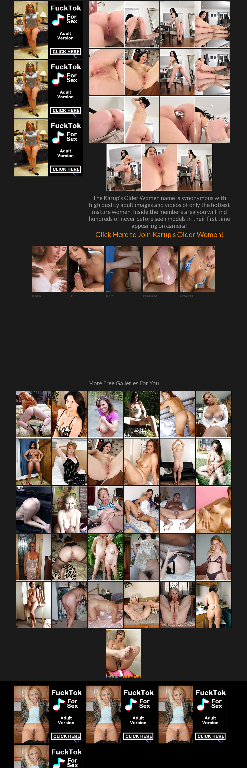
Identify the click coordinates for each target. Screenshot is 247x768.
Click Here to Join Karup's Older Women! (159, 238)
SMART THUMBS (131, 624)
